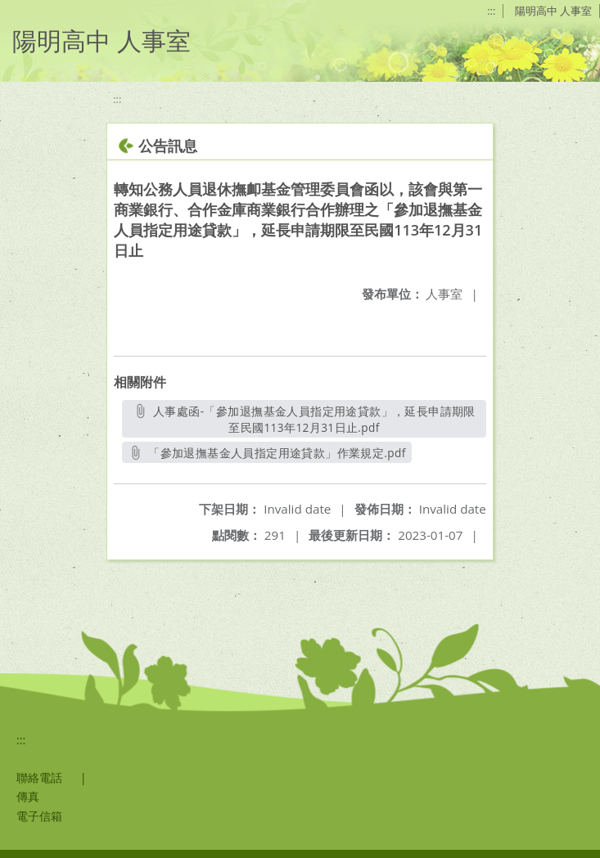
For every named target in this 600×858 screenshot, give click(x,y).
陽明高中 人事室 (553, 10)
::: (491, 10)
